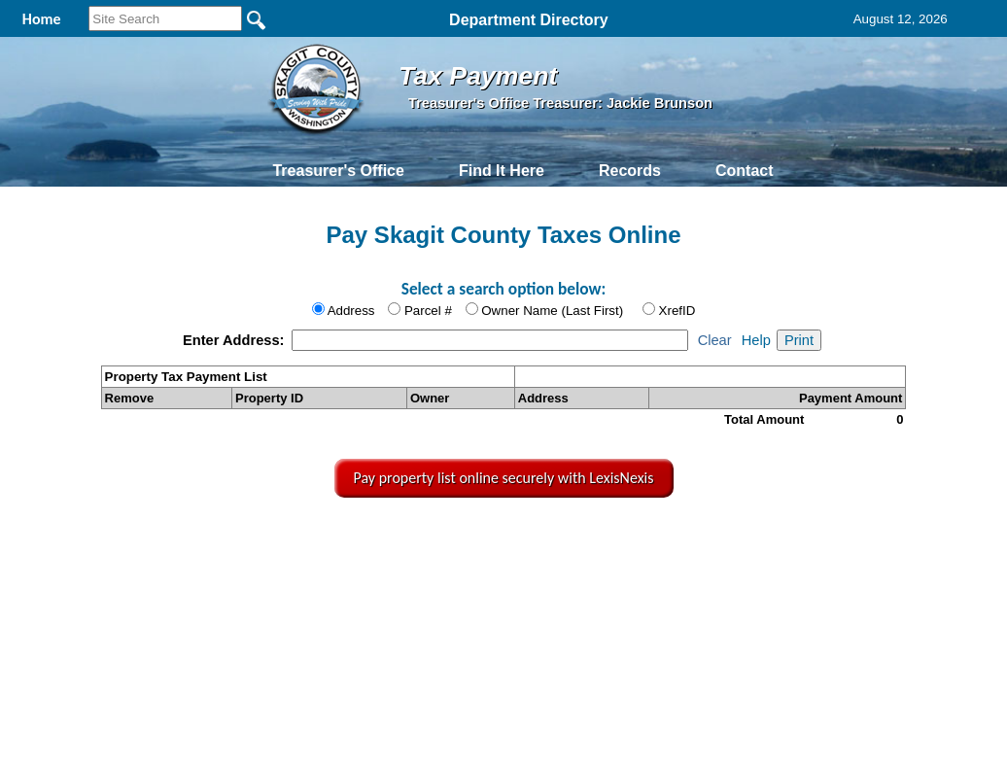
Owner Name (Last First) (552, 310)
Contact (744, 170)
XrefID (677, 310)
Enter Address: (236, 340)
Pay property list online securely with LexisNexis (504, 478)
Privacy (501, 540)
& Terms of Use (573, 540)
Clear (715, 340)
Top (186, 540)
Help (756, 340)
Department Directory (528, 20)
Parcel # (428, 310)
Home (320, 540)
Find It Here (501, 170)
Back (244, 540)
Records (630, 170)
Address (351, 310)
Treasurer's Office (337, 170)
